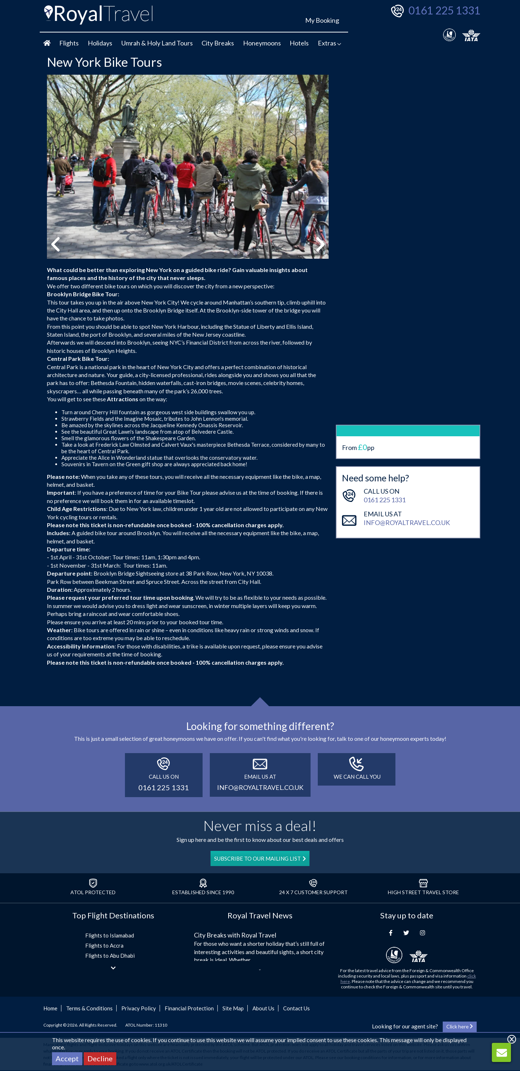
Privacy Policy (138, 1008)
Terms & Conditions (89, 1008)
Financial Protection (189, 1008)
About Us (263, 1008)
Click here (459, 1026)
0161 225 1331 (444, 10)
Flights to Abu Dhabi (110, 955)
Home (50, 1008)
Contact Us (296, 1008)
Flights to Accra (104, 945)
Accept (67, 1058)
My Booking (322, 20)
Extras (329, 43)
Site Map (233, 1008)
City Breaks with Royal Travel (235, 935)
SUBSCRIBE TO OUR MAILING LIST (260, 858)
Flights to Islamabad (109, 935)
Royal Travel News (260, 915)
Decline (100, 1058)
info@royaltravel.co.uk (407, 458)
